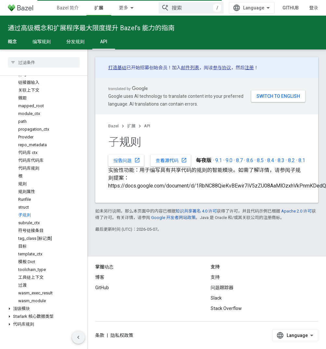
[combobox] (191, 8)
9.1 (218, 160)
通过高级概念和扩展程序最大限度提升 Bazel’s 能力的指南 (91, 28)
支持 (215, 277)
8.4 (270, 160)
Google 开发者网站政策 (173, 217)
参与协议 (222, 67)
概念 (12, 41)
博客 (99, 277)
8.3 (281, 160)
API (147, 125)
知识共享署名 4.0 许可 (196, 211)
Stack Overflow (226, 308)
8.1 (301, 160)
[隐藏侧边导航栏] (78, 337)
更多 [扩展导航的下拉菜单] (123, 7)
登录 (313, 7)
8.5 (260, 160)
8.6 (249, 160)
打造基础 (117, 67)
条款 (99, 335)
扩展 (131, 125)
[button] (43, 309)
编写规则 (42, 41)
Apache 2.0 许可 (296, 211)
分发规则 (75, 41)
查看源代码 (171, 160)
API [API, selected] (103, 41)
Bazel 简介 (68, 7)
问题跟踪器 (222, 287)
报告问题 (126, 160)
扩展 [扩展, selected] (98, 7)
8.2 (291, 160)
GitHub (290, 7)
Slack (216, 298)
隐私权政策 (122, 335)
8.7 (239, 160)
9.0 (229, 160)
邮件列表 (190, 67)
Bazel (113, 125)
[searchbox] (44, 62)
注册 (249, 67)
